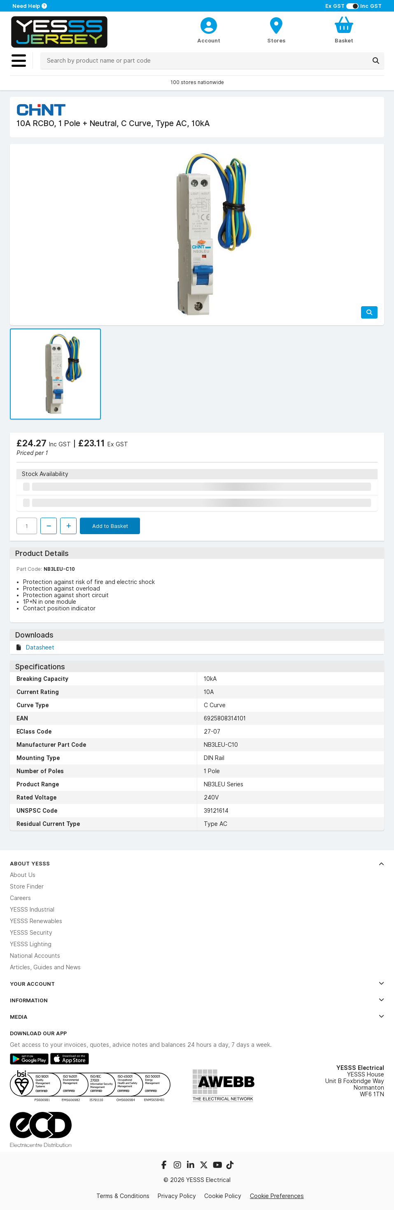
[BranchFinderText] (276, 30)
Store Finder (27, 886)
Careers (20, 898)
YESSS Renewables (36, 921)
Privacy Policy (177, 1196)
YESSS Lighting (30, 944)
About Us (22, 875)
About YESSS (197, 863)
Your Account (197, 983)
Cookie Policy (222, 1196)
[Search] (376, 60)
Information (197, 1000)
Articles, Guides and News (45, 967)
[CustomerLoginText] (208, 24)
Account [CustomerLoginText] (208, 40)
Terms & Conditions (122, 1196)
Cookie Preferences (277, 1195)
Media (197, 1016)
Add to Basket (110, 526)
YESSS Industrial (32, 909)
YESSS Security (31, 932)
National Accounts (35, 955)
